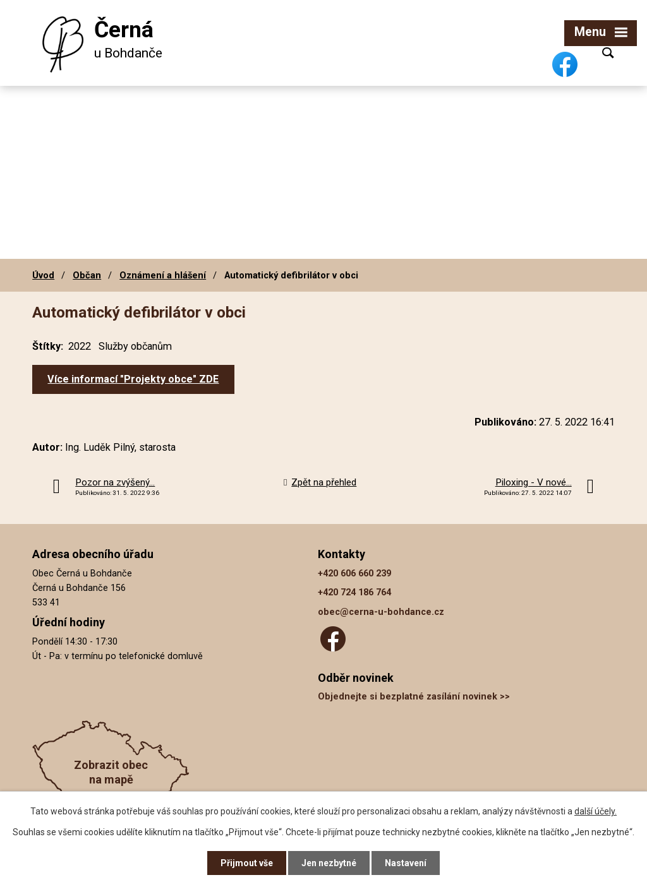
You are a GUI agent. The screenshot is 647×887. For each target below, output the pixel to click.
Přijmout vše (247, 863)
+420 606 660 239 (354, 573)
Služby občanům (135, 346)
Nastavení (405, 863)
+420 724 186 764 (354, 592)
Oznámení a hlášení (162, 275)
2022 (79, 346)
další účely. (595, 811)
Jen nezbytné (328, 863)
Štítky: (47, 346)
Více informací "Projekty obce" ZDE (133, 379)
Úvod (43, 275)
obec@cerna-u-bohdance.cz (381, 612)
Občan (87, 275)
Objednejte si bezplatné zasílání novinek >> (414, 696)
